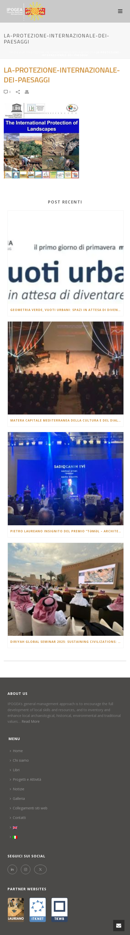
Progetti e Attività (25, 779)
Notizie (17, 789)
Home (16, 750)
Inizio (14, 52)
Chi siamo (19, 760)
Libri (15, 769)
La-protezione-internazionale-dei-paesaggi (57, 52)
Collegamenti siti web (28, 808)
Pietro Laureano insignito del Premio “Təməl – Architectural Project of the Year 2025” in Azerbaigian (66, 531)
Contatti (18, 817)
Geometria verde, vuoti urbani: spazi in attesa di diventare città (66, 310)
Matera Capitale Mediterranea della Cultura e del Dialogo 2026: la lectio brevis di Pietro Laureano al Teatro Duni (66, 420)
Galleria (17, 798)
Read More (31, 721)
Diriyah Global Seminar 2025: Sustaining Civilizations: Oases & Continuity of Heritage (66, 642)
